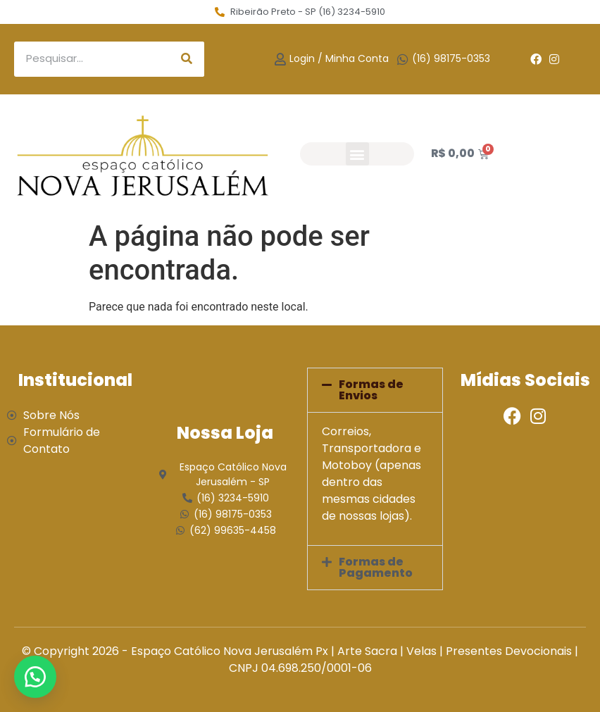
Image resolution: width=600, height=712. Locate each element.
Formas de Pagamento (376, 567)
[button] (357, 153)
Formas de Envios (371, 390)
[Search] (186, 59)
